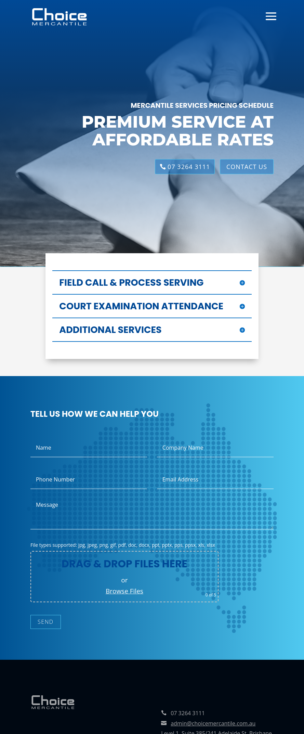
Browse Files (124, 591)
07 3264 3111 (189, 167)
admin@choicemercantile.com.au (213, 723)
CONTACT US (246, 167)
